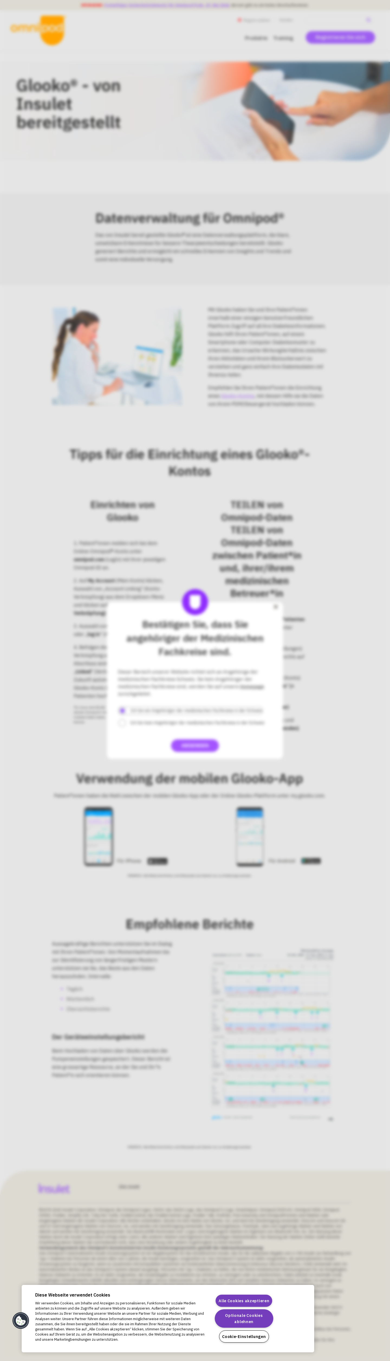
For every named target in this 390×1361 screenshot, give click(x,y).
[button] (21, 1320)
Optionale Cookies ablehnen (244, 1318)
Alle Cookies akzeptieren (244, 1300)
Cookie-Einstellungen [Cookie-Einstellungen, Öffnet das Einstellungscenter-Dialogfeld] (244, 1336)
